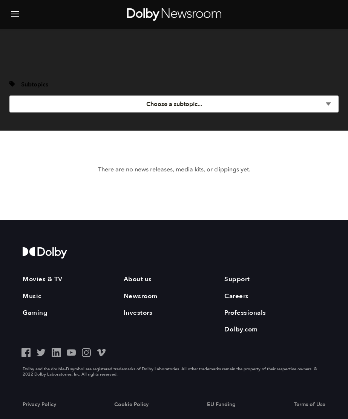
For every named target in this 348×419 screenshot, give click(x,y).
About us (138, 279)
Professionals (245, 312)
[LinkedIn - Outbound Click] (56, 351)
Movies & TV (43, 279)
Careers (236, 296)
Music (32, 296)
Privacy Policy (39, 404)
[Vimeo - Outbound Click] (101, 351)
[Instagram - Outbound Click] (86, 351)
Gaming (35, 312)
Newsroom (141, 296)
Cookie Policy (131, 404)
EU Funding (221, 404)
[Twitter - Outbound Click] (41, 351)
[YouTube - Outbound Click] (71, 351)
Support (237, 279)
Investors (138, 312)
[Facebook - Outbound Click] (26, 351)
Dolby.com (241, 329)
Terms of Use (309, 404)
